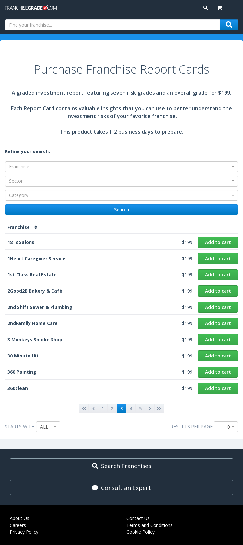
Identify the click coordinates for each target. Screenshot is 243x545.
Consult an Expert (121, 487)
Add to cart (218, 242)
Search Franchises (121, 466)
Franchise (22, 227)
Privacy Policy (24, 532)
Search (121, 209)
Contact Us (138, 518)
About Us (19, 518)
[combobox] (121, 166)
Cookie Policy (140, 532)
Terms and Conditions (149, 525)
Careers (18, 525)
